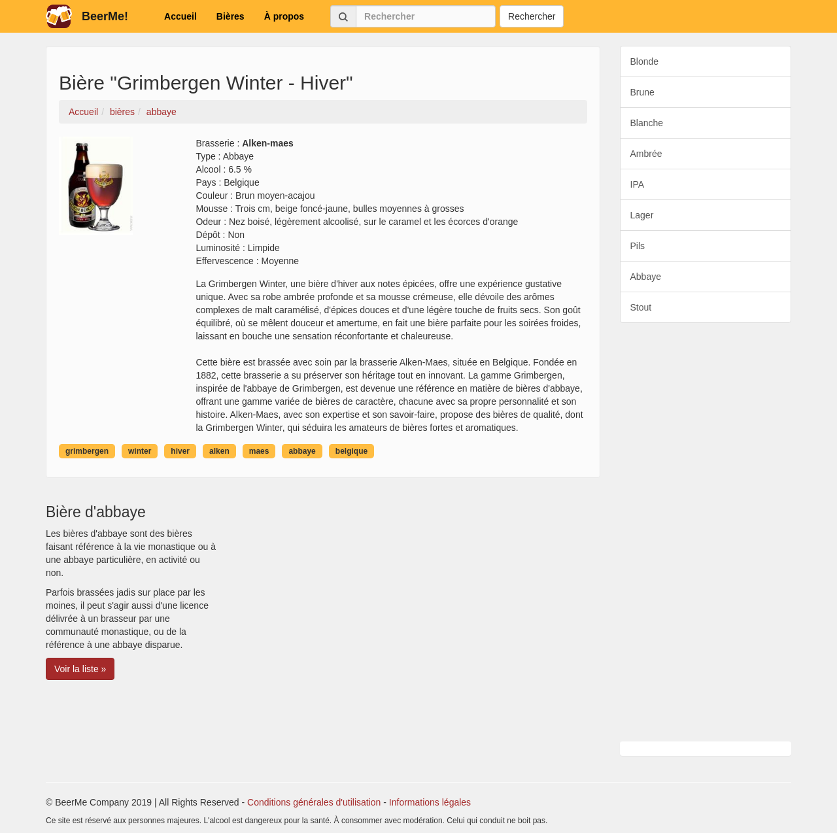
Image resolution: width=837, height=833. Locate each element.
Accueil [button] (180, 16)
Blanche (647, 123)
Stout (641, 307)
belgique (351, 451)
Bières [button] (230, 16)
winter (139, 451)
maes (259, 451)
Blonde (644, 61)
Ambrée (646, 153)
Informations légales (430, 802)
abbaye (301, 451)
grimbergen (87, 451)
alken (219, 451)
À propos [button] (284, 16)
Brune (642, 92)
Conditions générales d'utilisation (314, 802)
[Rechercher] (426, 16)
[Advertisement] (706, 532)
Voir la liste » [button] (80, 669)
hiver (180, 451)
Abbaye (645, 276)
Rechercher (531, 16)
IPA (637, 184)
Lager (642, 215)
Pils (637, 246)
